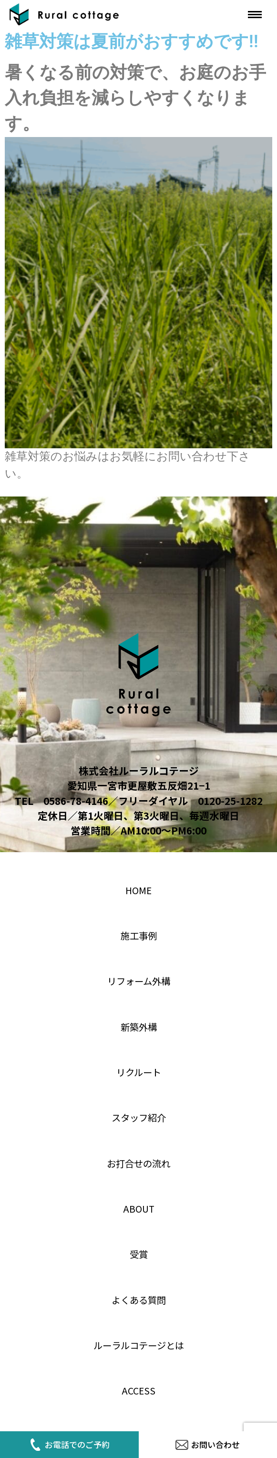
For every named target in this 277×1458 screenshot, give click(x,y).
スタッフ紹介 (138, 1116)
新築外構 (139, 1025)
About (138, 1207)
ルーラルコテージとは (139, 1344)
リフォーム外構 (138, 980)
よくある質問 (138, 1298)
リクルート (138, 1071)
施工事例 (139, 934)
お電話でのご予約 (69, 1442)
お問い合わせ (208, 1442)
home (138, 889)
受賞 (138, 1253)
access (138, 1389)
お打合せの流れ (139, 1162)
